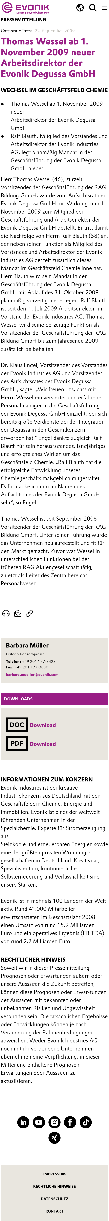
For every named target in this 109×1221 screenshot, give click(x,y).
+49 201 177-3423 (39, 661)
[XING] (54, 1138)
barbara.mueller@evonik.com (32, 674)
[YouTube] (39, 1122)
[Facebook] (70, 1122)
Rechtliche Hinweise (54, 1186)
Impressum (54, 1174)
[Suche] (92, 7)
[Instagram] (54, 1122)
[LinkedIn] (23, 1122)
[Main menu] (104, 7)
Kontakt (55, 1211)
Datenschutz (54, 1199)
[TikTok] (86, 1122)
